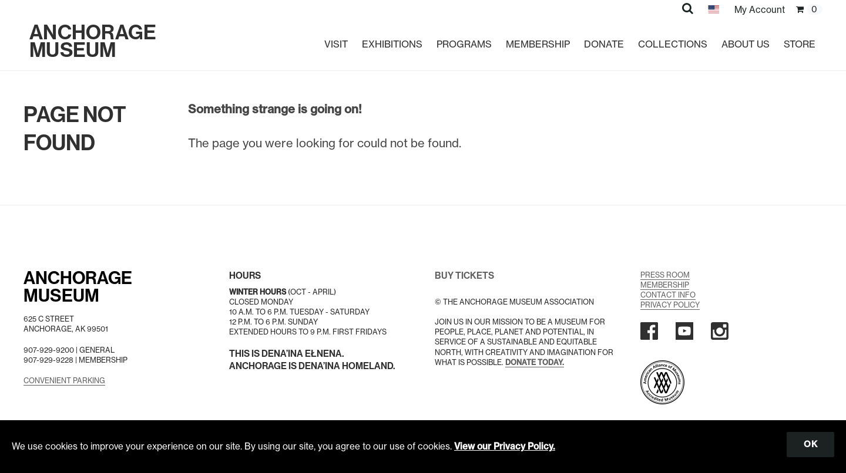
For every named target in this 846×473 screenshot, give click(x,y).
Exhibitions (392, 44)
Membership (538, 44)
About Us (745, 44)
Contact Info (668, 294)
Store (799, 44)
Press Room (665, 275)
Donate (604, 44)
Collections (672, 44)
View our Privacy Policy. (504, 446)
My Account (759, 9)
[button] (687, 8)
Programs (464, 44)
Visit (336, 44)
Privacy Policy (670, 304)
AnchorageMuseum (78, 287)
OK (810, 444)
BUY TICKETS (464, 275)
